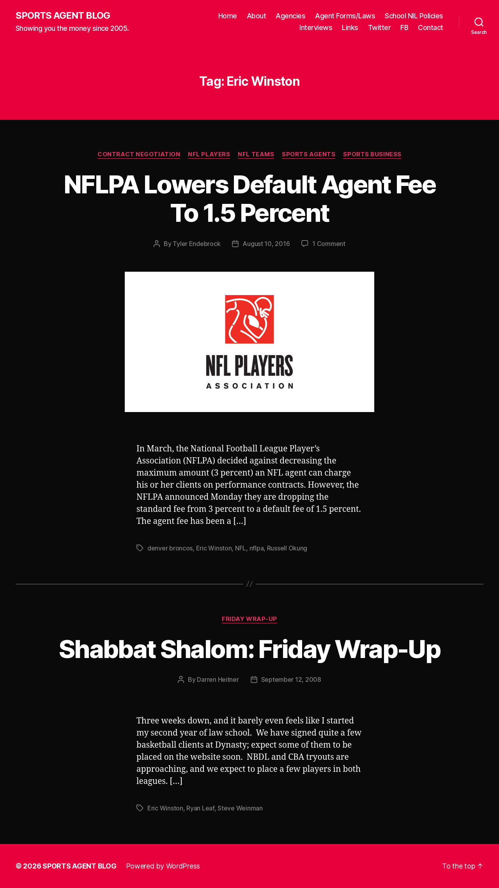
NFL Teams (256, 154)
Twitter (379, 27)
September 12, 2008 (291, 679)
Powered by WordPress (163, 866)
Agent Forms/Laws (345, 16)
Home (227, 16)
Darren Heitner (218, 679)
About (256, 16)
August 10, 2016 (266, 244)
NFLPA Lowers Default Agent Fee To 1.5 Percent (249, 198)
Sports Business (372, 154)
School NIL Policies (414, 16)
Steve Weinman (240, 808)
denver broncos (170, 548)
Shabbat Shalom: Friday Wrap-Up (249, 649)
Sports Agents (308, 154)
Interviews (315, 27)
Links (350, 27)
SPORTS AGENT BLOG (63, 15)
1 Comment (328, 244)
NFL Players (209, 154)
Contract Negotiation (138, 154)
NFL (240, 548)
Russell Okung (287, 548)
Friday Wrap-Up (249, 619)
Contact (430, 27)
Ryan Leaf (200, 808)
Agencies (290, 16)
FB (404, 27)
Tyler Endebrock (196, 244)
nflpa (257, 548)
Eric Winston (214, 548)
